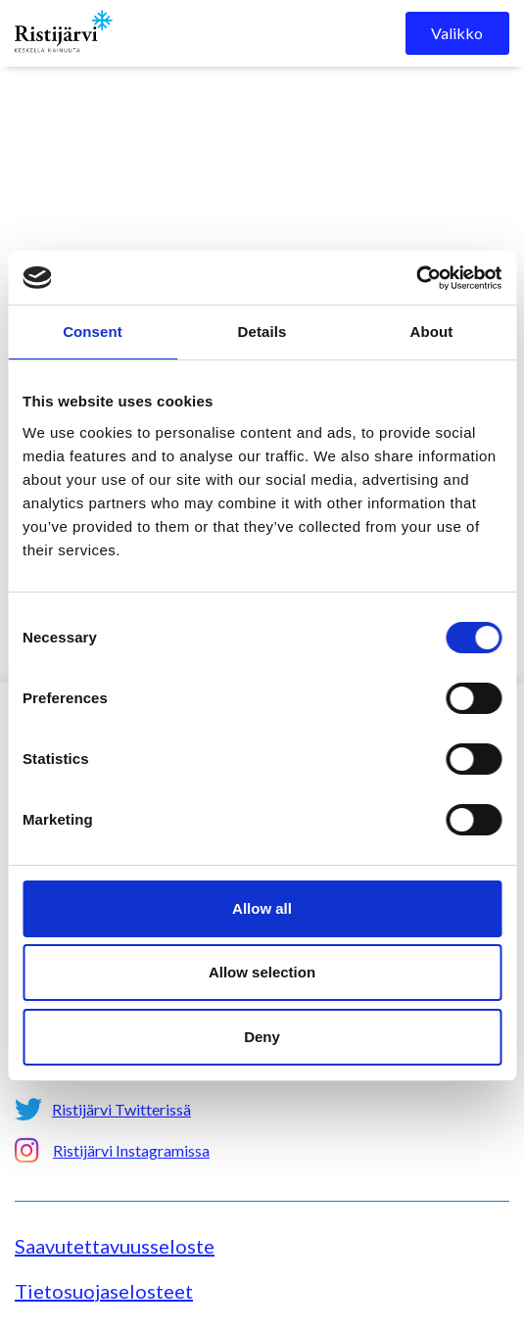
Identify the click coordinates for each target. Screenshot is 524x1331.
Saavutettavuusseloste (114, 1246)
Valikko (457, 33)
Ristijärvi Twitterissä (121, 1109)
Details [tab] (262, 331)
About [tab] (431, 331)
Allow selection (262, 972)
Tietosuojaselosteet (104, 1291)
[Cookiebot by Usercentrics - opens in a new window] (415, 278)
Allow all (262, 908)
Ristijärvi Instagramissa (131, 1150)
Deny (262, 1036)
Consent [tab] (92, 331)
